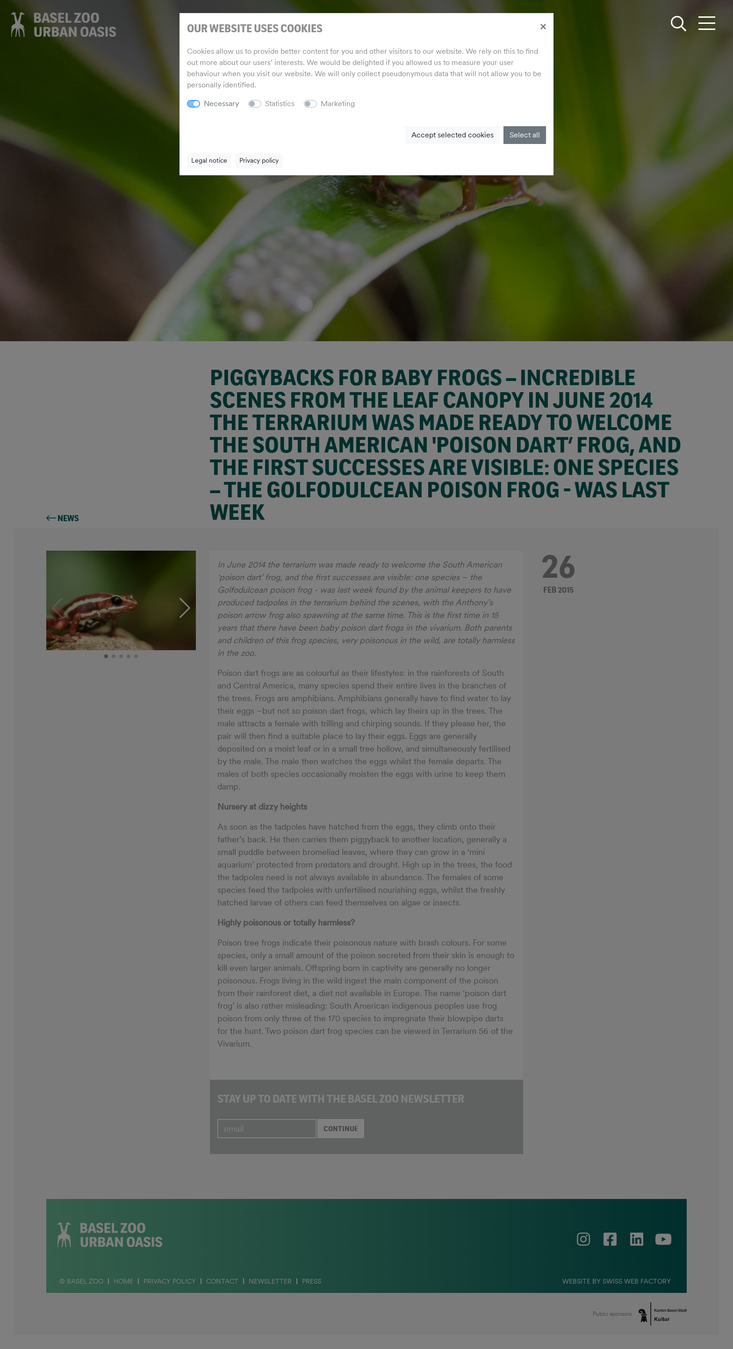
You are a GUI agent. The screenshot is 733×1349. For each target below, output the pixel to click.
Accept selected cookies (452, 134)
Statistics (280, 103)
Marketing (338, 103)
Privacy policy (259, 160)
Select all (525, 134)
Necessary (221, 103)
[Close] (542, 26)
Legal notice (209, 160)
